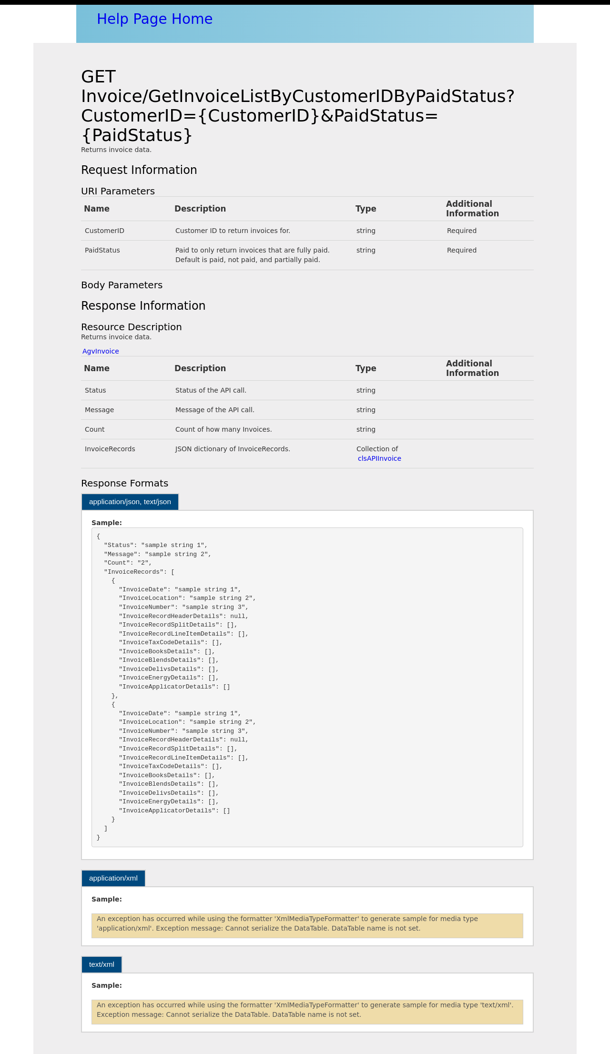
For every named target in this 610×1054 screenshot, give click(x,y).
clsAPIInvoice (379, 458)
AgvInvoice (100, 351)
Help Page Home (155, 19)
